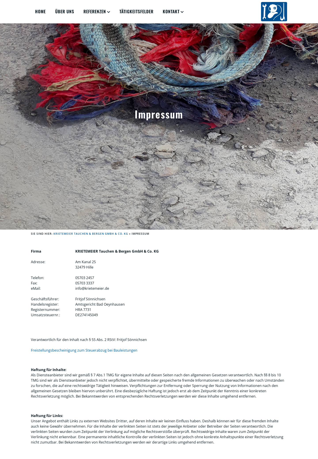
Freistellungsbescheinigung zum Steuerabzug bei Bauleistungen (84, 350)
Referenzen (94, 11)
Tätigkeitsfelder (136, 11)
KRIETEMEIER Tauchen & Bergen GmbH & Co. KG (90, 233)
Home (40, 11)
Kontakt (171, 11)
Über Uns (64, 11)
